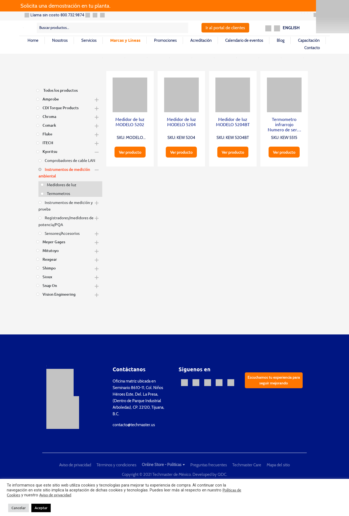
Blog (280, 40)
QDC (222, 474)
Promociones (165, 40)
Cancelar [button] (18, 507)
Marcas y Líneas (125, 40)
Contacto (312, 47)
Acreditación (201, 40)
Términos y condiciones (116, 464)
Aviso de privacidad (75, 464)
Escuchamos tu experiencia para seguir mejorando (274, 380)
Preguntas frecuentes (208, 464)
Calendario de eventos (244, 40)
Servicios (89, 40)
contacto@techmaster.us (134, 424)
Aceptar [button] (41, 507)
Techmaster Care (246, 464)
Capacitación (309, 40)
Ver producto (130, 152)
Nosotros (60, 40)
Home (33, 40)
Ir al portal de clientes (225, 27)
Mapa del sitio (278, 464)
